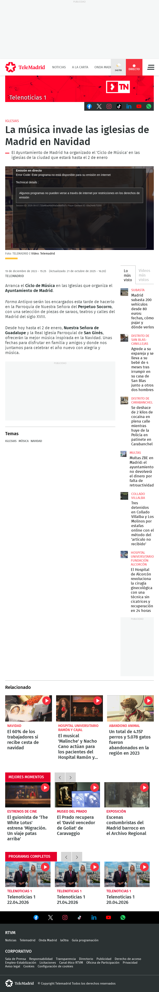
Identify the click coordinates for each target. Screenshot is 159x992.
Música (24, 441)
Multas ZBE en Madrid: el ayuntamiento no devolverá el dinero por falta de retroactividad (123, 454)
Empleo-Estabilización (20, 962)
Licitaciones (48, 962)
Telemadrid (27, 940)
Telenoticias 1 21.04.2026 (77, 874)
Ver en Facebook (36, 918)
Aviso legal (12, 966)
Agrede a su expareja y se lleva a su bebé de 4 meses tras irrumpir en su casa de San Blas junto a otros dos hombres (124, 337)
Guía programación (85, 940)
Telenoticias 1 (19, 891)
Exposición (116, 811)
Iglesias (12, 121)
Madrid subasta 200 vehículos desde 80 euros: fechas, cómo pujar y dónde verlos (124, 292)
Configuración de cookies (55, 966)
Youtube (139, 106)
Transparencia (66, 959)
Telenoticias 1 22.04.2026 (28, 874)
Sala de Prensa (15, 959)
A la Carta (80, 67)
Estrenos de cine (22, 811)
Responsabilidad (41, 959)
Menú (150, 67)
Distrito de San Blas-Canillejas (140, 339)
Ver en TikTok (79, 918)
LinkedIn (129, 106)
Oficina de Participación (102, 962)
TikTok (119, 106)
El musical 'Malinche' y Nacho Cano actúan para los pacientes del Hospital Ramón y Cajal (79, 708)
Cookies (28, 966)
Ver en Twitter (50, 918)
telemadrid (19, 983)
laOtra (64, 940)
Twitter (99, 106)
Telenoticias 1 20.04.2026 (127, 874)
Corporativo (18, 951)
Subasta (138, 290)
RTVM (10, 933)
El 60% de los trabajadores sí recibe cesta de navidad (23, 739)
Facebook (89, 106)
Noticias (59, 67)
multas (135, 452)
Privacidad (130, 962)
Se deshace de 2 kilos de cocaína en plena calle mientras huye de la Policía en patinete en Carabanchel (124, 400)
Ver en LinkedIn (94, 917)
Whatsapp (149, 106)
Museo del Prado (72, 811)
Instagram (109, 106)
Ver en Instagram (65, 917)
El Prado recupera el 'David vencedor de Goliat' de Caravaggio (77, 795)
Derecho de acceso (128, 959)
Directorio (86, 959)
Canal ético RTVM (71, 962)
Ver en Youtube (108, 917)
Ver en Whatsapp (123, 917)
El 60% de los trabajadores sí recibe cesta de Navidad (28, 708)
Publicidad (103, 959)
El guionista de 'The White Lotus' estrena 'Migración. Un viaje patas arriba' (28, 795)
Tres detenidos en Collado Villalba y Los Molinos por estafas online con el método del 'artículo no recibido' (124, 496)
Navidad (36, 441)
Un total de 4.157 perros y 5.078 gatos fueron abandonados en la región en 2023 (130, 708)
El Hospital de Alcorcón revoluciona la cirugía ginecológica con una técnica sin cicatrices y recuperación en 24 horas (124, 554)
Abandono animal (124, 726)
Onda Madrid (104, 67)
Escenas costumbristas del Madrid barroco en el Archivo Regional (127, 795)
